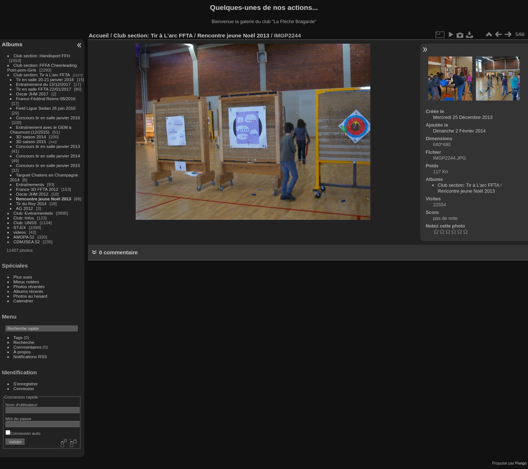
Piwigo (521, 463)
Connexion (24, 388)
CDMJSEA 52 (27, 241)
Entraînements (30, 184)
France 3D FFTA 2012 (37, 189)
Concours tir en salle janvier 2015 (48, 165)
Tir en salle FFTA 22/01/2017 (43, 89)
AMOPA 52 (24, 237)
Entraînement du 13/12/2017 (43, 84)
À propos (22, 351)
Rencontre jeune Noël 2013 (43, 198)
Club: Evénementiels (33, 213)
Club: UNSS (25, 222)
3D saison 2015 (31, 141)
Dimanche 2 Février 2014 (459, 131)
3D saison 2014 (31, 136)
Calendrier (23, 300)
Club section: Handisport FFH (42, 55)
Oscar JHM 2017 (32, 93)
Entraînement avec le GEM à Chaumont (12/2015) (41, 129)
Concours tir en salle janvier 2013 (48, 146)
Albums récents (28, 291)
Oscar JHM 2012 (32, 194)
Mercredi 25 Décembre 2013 (462, 117)
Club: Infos (24, 217)
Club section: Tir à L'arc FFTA (42, 74)
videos (20, 232)
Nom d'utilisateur (21, 404)
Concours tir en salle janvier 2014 (48, 155)
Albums (12, 44)
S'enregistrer (26, 383)
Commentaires (28, 347)
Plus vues (23, 277)
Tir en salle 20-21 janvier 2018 (45, 79)
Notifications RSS (30, 356)
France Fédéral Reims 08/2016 (46, 98)
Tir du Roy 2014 (31, 203)
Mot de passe (19, 418)
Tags (18, 337)
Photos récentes (29, 286)
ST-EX (20, 227)
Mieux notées (26, 281)
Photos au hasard (30, 296)
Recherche (24, 342)
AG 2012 (24, 208)
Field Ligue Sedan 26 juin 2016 (46, 108)
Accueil (99, 35)
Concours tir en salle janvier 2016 (48, 117)
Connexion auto (23, 433)
